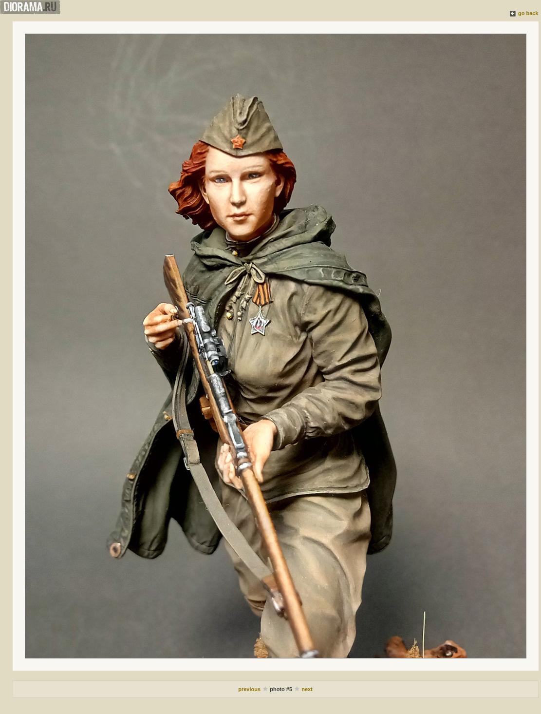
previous (250, 689)
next (307, 689)
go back (528, 13)
